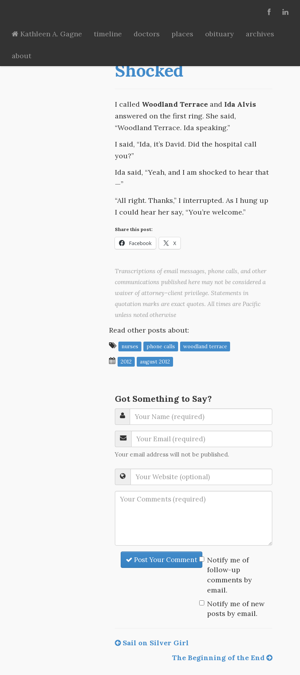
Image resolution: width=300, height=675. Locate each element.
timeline (108, 33)
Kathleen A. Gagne (47, 33)
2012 (126, 361)
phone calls (160, 345)
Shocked (149, 70)
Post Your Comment (161, 559)
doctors (147, 33)
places (182, 33)
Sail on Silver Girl (152, 642)
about (21, 55)
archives (260, 33)
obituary (219, 33)
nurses (129, 345)
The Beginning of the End (222, 657)
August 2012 (155, 361)
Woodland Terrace (205, 345)
